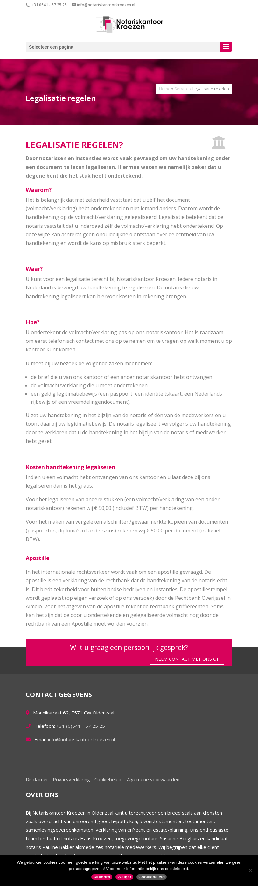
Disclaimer (38, 779)
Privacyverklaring (72, 779)
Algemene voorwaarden (153, 779)
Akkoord (101, 877)
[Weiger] (250, 870)
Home (165, 88)
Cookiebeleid (109, 779)
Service (181, 88)
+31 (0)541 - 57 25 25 (80, 726)
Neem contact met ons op (187, 659)
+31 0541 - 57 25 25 (49, 5)
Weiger (124, 877)
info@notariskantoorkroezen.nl (81, 739)
